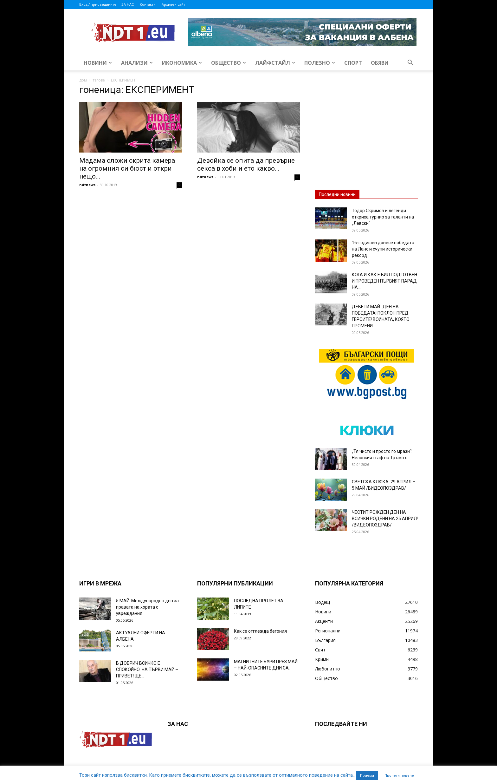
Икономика (182, 62)
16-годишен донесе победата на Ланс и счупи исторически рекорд (383, 249)
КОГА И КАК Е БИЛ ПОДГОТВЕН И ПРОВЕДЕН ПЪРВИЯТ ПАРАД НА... (384, 281)
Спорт (353, 62)
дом (83, 80)
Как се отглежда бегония (260, 631)
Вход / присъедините (97, 4)
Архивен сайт (173, 4)
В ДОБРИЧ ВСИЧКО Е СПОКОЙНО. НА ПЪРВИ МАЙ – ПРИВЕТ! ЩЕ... (147, 669)
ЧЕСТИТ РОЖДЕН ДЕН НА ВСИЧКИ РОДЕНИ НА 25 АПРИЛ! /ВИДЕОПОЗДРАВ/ (385, 518)
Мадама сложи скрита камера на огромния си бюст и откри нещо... (127, 168)
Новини (98, 62)
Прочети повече (399, 776)
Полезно (319, 62)
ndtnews (87, 184)
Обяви (380, 62)
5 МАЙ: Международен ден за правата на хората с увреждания (147, 607)
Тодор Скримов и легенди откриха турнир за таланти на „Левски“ (383, 217)
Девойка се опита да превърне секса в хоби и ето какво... (246, 164)
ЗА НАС (127, 4)
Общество (228, 62)
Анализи (137, 62)
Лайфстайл (275, 62)
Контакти (148, 4)
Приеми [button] (367, 776)
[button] (410, 63)
